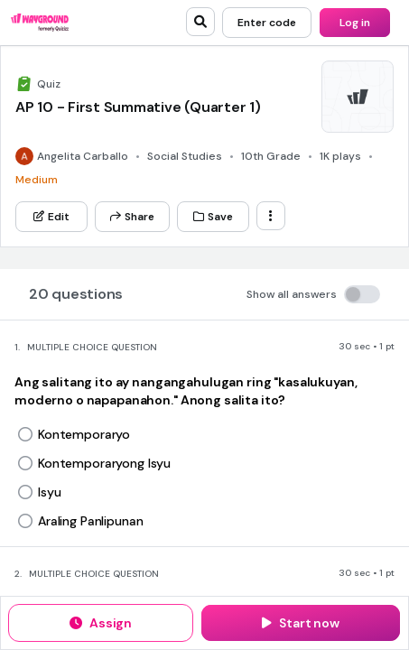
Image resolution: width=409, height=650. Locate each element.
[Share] (132, 216)
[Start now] (300, 623)
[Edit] (51, 216)
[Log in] (355, 22)
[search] (200, 21)
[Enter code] (266, 22)
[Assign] (100, 623)
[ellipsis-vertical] (270, 215)
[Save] (213, 216)
